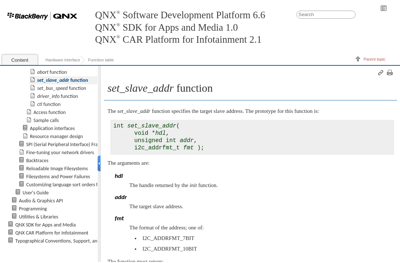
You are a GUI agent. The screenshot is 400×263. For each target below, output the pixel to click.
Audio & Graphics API (41, 201)
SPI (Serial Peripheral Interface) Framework (70, 144)
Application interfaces (52, 128)
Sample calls (46, 120)
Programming (33, 209)
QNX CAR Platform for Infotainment (52, 233)
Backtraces (37, 160)
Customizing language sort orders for (86, 185)
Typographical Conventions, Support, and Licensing (67, 241)
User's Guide (36, 193)
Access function (50, 112)
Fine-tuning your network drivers (60, 152)
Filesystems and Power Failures (58, 176)
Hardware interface (63, 60)
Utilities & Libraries (38, 217)
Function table (101, 60)
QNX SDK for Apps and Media (45, 225)
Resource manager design (56, 136)
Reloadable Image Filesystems (57, 168)
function (52, 72)
